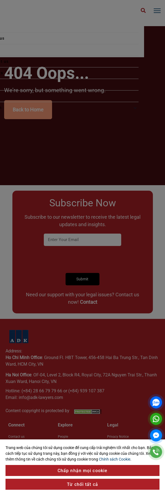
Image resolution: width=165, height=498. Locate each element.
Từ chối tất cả (82, 484)
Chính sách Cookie (114, 459)
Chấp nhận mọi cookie (82, 470)
